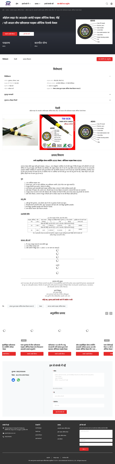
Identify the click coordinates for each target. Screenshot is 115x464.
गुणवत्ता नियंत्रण (38, 435)
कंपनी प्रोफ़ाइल (38, 428)
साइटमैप (48, 457)
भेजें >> (84, 449)
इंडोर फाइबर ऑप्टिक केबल (63, 432)
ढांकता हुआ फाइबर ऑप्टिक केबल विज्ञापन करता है (21, 306)
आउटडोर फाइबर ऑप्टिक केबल (64, 428)
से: (54, 392)
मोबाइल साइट (56, 457)
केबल (40, 306)
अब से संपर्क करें (59, 412)
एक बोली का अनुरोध (104, 59)
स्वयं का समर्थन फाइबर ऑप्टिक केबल (56, 306)
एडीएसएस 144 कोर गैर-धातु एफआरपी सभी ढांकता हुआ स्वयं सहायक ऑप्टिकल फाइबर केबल (69, 347)
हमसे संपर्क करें (38, 438)
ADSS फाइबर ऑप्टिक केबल (17, 10)
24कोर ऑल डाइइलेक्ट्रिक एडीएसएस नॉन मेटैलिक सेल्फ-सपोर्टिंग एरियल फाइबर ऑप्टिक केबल (15, 347)
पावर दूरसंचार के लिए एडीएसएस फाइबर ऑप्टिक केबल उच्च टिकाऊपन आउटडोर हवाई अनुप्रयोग (43, 347)
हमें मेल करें (27, 34)
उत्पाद (7, 10)
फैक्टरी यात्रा (37, 431)
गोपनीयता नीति (65, 457)
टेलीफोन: (56, 401)
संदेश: (55, 371)
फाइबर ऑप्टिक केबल (62, 435)
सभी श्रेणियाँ (60, 439)
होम (3, 10)
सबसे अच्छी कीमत (10, 34)
